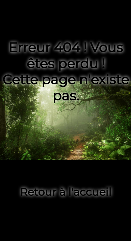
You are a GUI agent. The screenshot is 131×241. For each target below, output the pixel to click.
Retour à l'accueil (66, 191)
